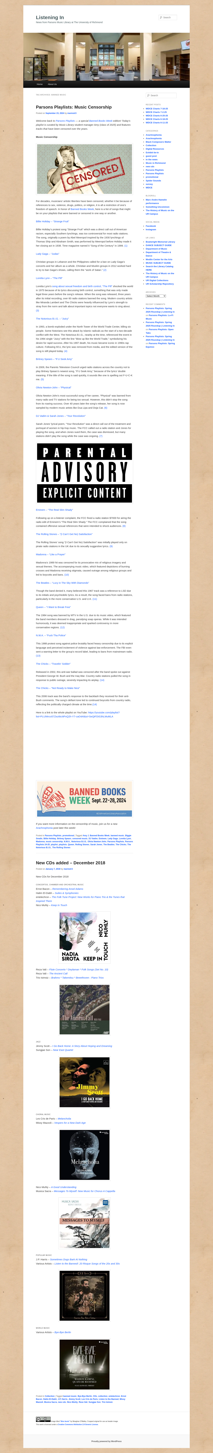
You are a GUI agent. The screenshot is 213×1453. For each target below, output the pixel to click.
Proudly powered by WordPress (106, 1441)
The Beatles (108, 844)
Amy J (86, 835)
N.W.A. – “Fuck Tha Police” (51, 635)
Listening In (50, 17)
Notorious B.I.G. (79, 841)
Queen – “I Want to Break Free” (53, 607)
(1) (125, 245)
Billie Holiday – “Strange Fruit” (52, 221)
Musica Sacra (50, 1402)
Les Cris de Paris (90, 1399)
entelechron (114, 1396)
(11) (95, 598)
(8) (123, 526)
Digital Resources (155, 149)
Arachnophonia (44, 827)
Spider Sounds (153, 180)
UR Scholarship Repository (160, 284)
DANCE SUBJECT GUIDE (159, 245)
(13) (38, 655)
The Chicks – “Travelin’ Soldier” (53, 663)
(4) (65, 351)
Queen (71, 844)
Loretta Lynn (125, 838)
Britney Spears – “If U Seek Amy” (54, 359)
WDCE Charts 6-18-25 (157, 119)
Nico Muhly (72, 1402)
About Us (52, 84)
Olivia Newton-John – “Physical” (53, 387)
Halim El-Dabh (50, 1399)
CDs (95, 1396)
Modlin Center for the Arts (159, 259)
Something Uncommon (157, 207)
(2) (104, 269)
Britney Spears (64, 838)
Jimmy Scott (74, 1399)
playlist (54, 844)
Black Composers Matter (158, 142)
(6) (105, 407)
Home (40, 84)
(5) (42, 379)
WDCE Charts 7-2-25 (156, 112)
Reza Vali (83, 1402)
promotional (68, 835)
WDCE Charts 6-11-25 (157, 122)
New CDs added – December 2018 (70, 862)
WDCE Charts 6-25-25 (157, 115)
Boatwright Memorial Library (160, 242)
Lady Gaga (113, 838)
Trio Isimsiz (107, 1402)
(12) (62, 627)
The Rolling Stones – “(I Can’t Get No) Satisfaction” (64, 534)
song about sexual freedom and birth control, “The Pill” (82, 286)
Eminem (103, 838)
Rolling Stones (82, 844)
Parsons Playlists (65, 120)
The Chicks (121, 844)
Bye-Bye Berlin (85, 1396)
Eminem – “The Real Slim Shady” (54, 509)
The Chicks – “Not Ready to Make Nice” (58, 688)
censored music (80, 838)
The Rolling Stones (61, 847)
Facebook (151, 226)
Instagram (151, 229)
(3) (37, 310)
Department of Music (156, 249)
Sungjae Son (95, 1402)
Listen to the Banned (109, 1399)
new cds (62, 1402)
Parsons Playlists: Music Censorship (74, 107)
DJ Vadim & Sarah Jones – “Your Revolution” (61, 415)
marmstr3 (72, 113)
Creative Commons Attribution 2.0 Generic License (78, 1424)
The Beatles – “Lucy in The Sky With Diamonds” (62, 582)
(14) (102, 680)
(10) (66, 574)
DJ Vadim (93, 838)
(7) (100, 436)
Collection (49, 1396)
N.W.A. (67, 841)
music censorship (54, 841)
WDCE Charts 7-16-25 (157, 108)
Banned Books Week (100, 120)
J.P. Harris (62, 1399)
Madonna (40, 841)
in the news (152, 159)
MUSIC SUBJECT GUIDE (158, 263)
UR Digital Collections (157, 280)
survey (149, 184)
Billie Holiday (49, 838)
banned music (117, 835)
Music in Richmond (156, 163)
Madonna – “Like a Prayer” (51, 554)
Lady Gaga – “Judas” (47, 253)
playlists (63, 844)
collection (102, 1396)
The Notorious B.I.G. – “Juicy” (52, 318)
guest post (151, 156)
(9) (111, 546)
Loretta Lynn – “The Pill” (49, 278)
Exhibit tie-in (152, 152)
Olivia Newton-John (97, 841)
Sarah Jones (96, 844)
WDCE (149, 187)
